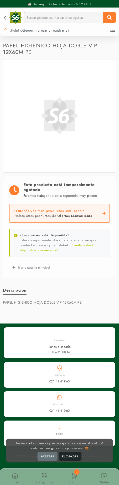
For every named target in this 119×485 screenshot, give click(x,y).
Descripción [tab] (14, 290)
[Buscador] (64, 17)
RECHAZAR (70, 456)
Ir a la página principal (31, 267)
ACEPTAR (47, 456)
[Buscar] (109, 17)
